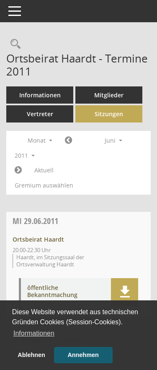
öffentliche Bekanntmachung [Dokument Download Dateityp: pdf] (52, 291)
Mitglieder (109, 95)
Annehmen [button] (82, 355)
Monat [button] (40, 140)
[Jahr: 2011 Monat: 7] (18, 170)
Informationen (40, 95)
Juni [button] (113, 140)
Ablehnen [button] (31, 355)
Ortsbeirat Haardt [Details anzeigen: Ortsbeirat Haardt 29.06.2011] (38, 239)
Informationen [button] (33, 333)
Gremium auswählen (44, 185)
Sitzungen (109, 114)
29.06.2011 (35, 221)
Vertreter (40, 114)
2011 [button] (25, 155)
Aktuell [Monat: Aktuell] (44, 170)
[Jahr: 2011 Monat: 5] (68, 140)
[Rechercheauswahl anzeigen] (13, 44)
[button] (124, 292)
